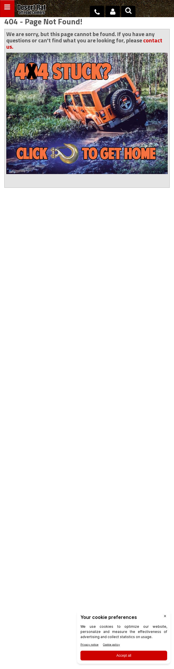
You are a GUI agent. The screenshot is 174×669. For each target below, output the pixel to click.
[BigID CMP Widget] (124, 638)
